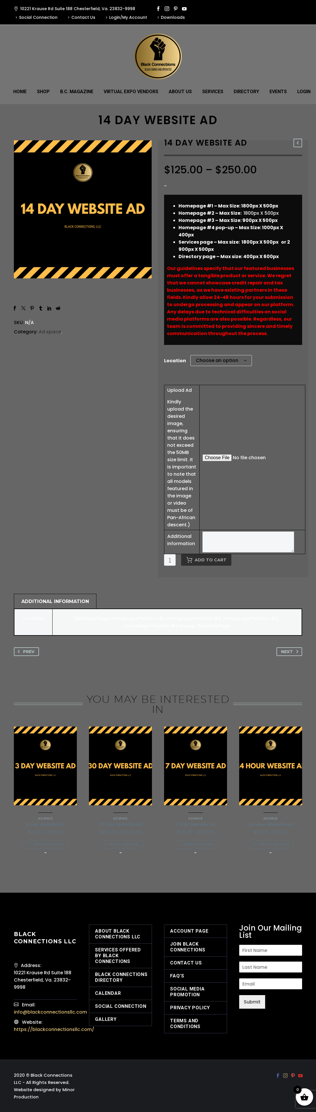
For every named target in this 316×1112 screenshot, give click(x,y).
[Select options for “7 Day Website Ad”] (195, 844)
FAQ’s (177, 976)
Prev (24, 651)
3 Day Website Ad (45, 824)
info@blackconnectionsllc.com (50, 1012)
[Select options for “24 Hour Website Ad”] (270, 844)
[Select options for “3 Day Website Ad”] (45, 844)
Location (175, 360)
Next (291, 651)
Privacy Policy (190, 1007)
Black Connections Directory (121, 977)
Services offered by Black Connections (118, 955)
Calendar (108, 993)
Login (304, 91)
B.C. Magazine (76, 91)
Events (278, 91)
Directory (246, 91)
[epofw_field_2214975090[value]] (251, 457)
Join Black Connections (187, 947)
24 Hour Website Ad (270, 824)
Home (20, 91)
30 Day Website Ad (121, 824)
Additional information (181, 540)
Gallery (106, 1019)
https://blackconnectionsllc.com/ (54, 1029)
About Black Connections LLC (117, 934)
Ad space (50, 331)
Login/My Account (128, 17)
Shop (43, 91)
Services (212, 91)
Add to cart (206, 560)
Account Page (189, 931)
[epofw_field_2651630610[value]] (248, 542)
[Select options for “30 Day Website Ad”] (120, 844)
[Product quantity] (169, 559)
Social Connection (38, 17)
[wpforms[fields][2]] (270, 950)
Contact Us (83, 17)
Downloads (173, 17)
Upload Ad (179, 390)
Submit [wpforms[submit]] (252, 1002)
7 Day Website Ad (195, 824)
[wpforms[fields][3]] (270, 967)
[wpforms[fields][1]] (270, 983)
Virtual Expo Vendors (131, 91)
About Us (180, 91)
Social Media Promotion (187, 991)
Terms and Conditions (185, 1023)
